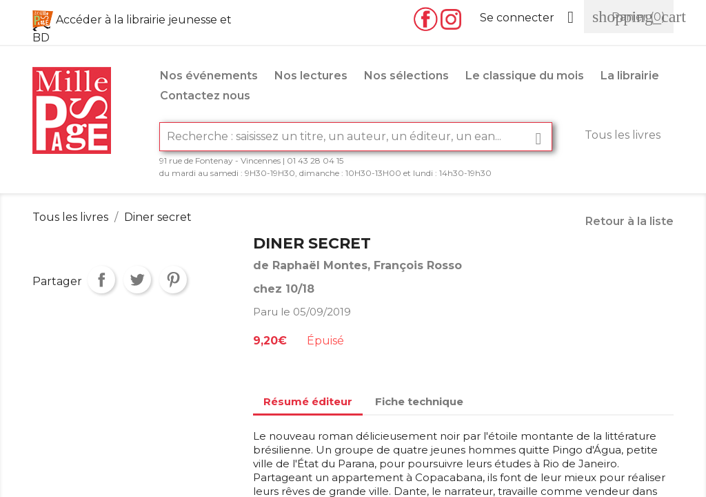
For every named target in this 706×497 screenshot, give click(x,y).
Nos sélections (406, 75)
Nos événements (209, 75)
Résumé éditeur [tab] (307, 401)
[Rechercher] (355, 136)
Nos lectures (310, 75)
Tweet (137, 279)
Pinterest (173, 279)
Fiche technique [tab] (419, 401)
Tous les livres (622, 135)
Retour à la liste (629, 221)
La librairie (630, 75)
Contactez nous (205, 95)
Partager (101, 279)
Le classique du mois (524, 75)
